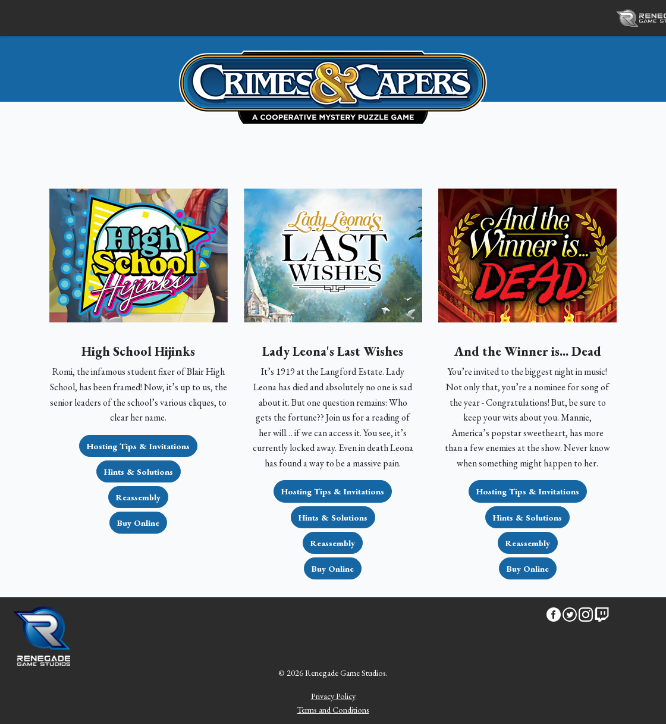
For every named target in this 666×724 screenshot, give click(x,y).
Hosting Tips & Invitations (138, 446)
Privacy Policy (333, 695)
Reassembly (138, 497)
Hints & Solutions (138, 471)
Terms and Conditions (333, 709)
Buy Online (138, 522)
